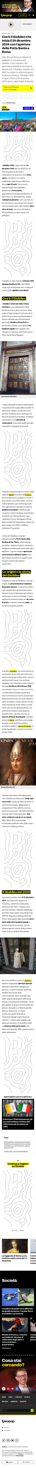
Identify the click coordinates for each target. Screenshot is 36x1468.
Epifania (28, 494)
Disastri (23, 1401)
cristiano (13, 671)
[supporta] (23, 15)
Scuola (27, 1397)
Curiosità (18, 1397)
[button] (29, 15)
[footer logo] (18, 1421)
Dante (11, 720)
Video (10, 1397)
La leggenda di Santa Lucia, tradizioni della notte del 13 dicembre (14, 1258)
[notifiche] (33, 15)
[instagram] (8, 1440)
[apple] (10, 1462)
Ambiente (14, 1401)
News (4, 1397)
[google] (26, 1462)
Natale (11, 494)
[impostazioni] (18, 1430)
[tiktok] (3, 1440)
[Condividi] (28, 108)
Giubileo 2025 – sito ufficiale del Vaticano (16, 1151)
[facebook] (17, 1440)
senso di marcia (24, 726)
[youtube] (12, 1440)
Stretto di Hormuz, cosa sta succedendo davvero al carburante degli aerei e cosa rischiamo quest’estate (14, 1340)
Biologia (5, 1401)
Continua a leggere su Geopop (18, 1164)
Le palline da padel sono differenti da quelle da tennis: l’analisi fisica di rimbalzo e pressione (17, 1311)
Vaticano (28, 980)
